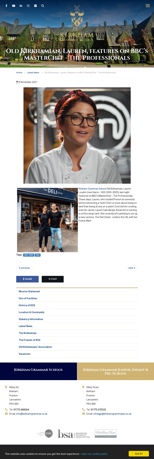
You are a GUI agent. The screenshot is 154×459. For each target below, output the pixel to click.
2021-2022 (28, 255)
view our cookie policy (94, 454)
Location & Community (31, 312)
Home (19, 72)
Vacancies (24, 354)
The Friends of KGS (29, 340)
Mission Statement (29, 291)
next (132, 268)
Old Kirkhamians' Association (35, 347)
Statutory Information (31, 319)
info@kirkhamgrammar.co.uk (31, 413)
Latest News (33, 72)
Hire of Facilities (28, 298)
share (27, 279)
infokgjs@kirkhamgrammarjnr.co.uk (112, 413)
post (52, 279)
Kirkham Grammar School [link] (92, 188)
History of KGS (27, 305)
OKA (38, 255)
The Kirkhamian (27, 333)
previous (24, 268)
